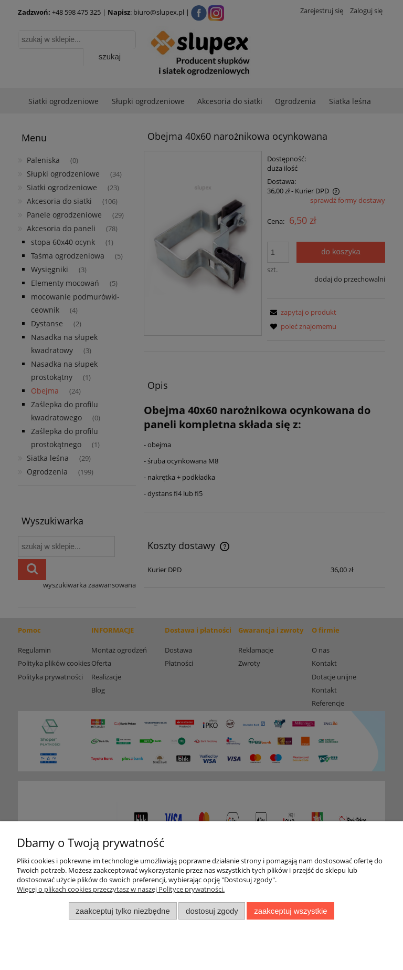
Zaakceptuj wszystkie (290, 910)
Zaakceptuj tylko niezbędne (122, 910)
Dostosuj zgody (212, 910)
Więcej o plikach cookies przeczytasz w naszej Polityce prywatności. (121, 889)
